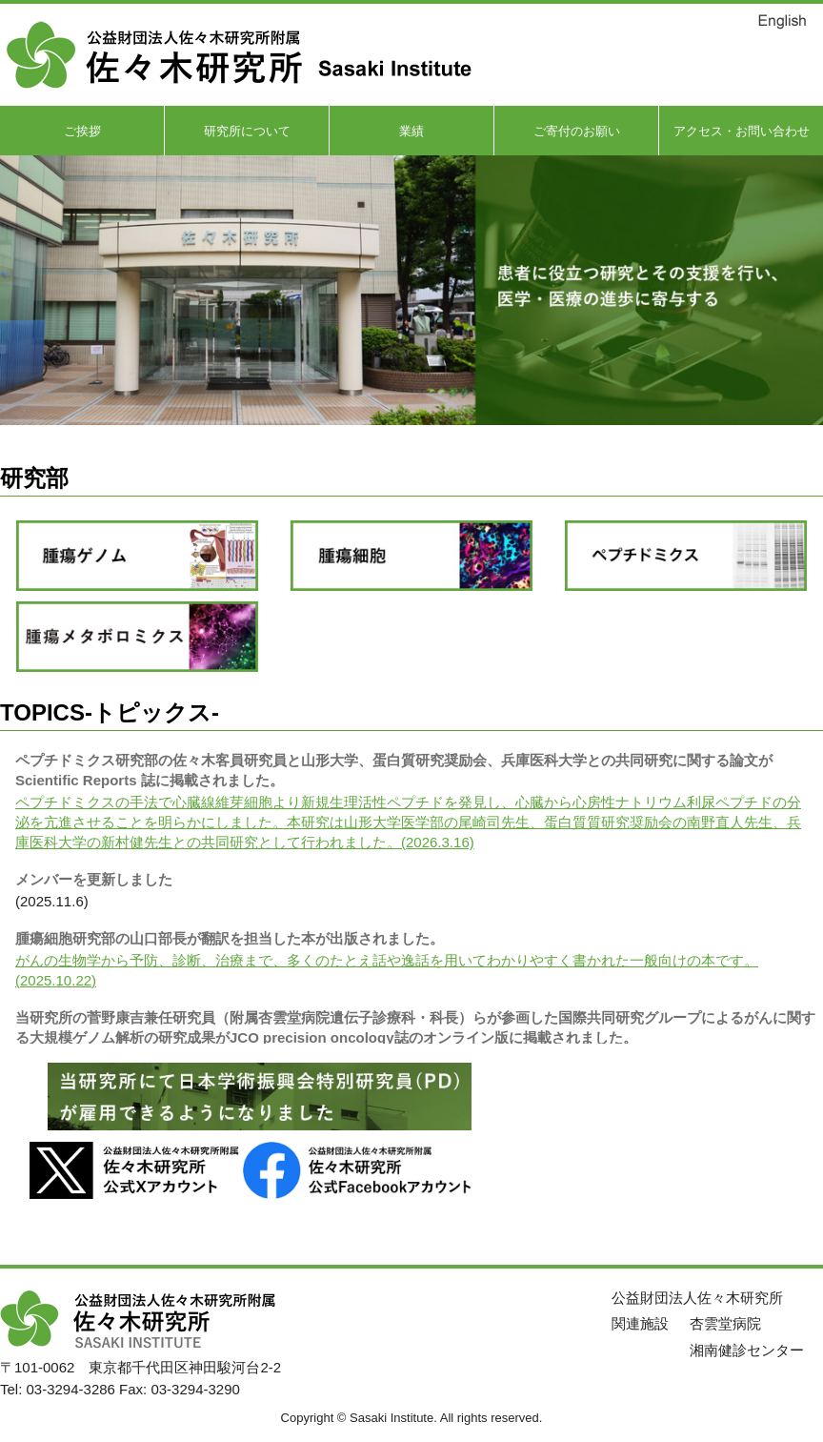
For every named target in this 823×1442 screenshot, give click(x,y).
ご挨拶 (82, 131)
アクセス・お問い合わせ (741, 131)
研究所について (247, 131)
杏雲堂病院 (725, 1323)
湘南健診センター (747, 1350)
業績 (411, 131)
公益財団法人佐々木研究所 (697, 1298)
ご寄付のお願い (576, 131)
